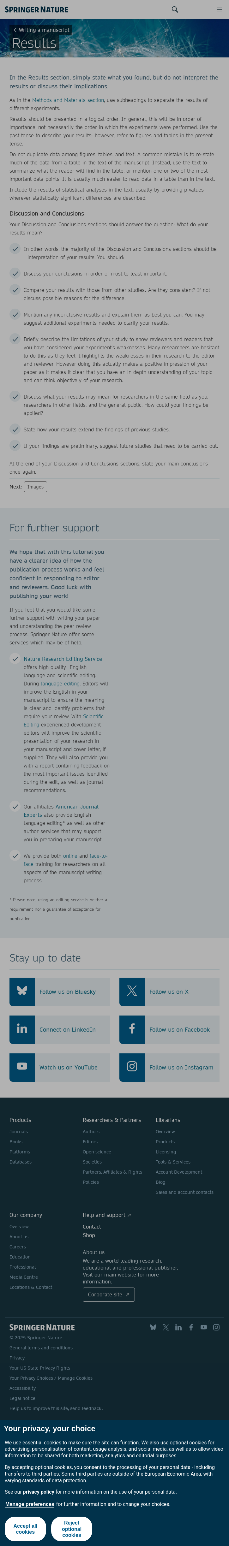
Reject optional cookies (71, 1528)
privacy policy (38, 1492)
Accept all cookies (26, 1529)
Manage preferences (29, 1504)
